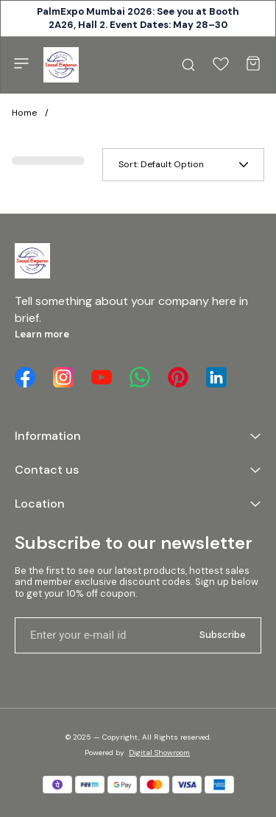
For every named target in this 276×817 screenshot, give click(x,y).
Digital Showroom (159, 752)
